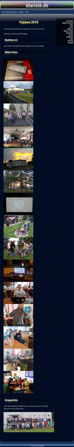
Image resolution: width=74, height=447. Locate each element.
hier (8, 34)
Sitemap (70, 41)
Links (71, 39)
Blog (71, 25)
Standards (69, 37)
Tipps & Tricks (68, 31)
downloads (69, 33)
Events (71, 35)
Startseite (69, 21)
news (71, 27)
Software (70, 29)
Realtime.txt (29, 46)
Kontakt (70, 43)
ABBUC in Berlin (67, 23)
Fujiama (21, 12)
